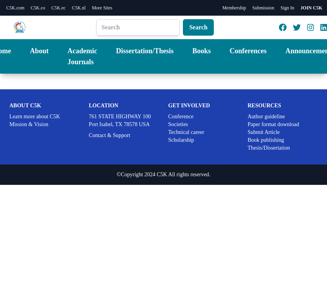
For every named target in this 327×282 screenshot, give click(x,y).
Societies (178, 124)
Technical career (186, 132)
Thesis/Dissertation (269, 148)
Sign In (287, 8)
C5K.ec (58, 8)
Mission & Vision (28, 124)
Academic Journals (82, 56)
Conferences (248, 51)
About (39, 51)
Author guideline (266, 116)
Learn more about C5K (34, 116)
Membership (234, 8)
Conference (181, 116)
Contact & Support (109, 135)
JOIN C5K (311, 8)
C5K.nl (79, 8)
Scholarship (181, 140)
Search (198, 27)
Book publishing (266, 140)
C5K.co (38, 8)
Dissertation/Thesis (144, 51)
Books (201, 51)
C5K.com (15, 8)
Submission (263, 8)
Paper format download (273, 124)
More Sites (102, 8)
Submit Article (264, 132)
